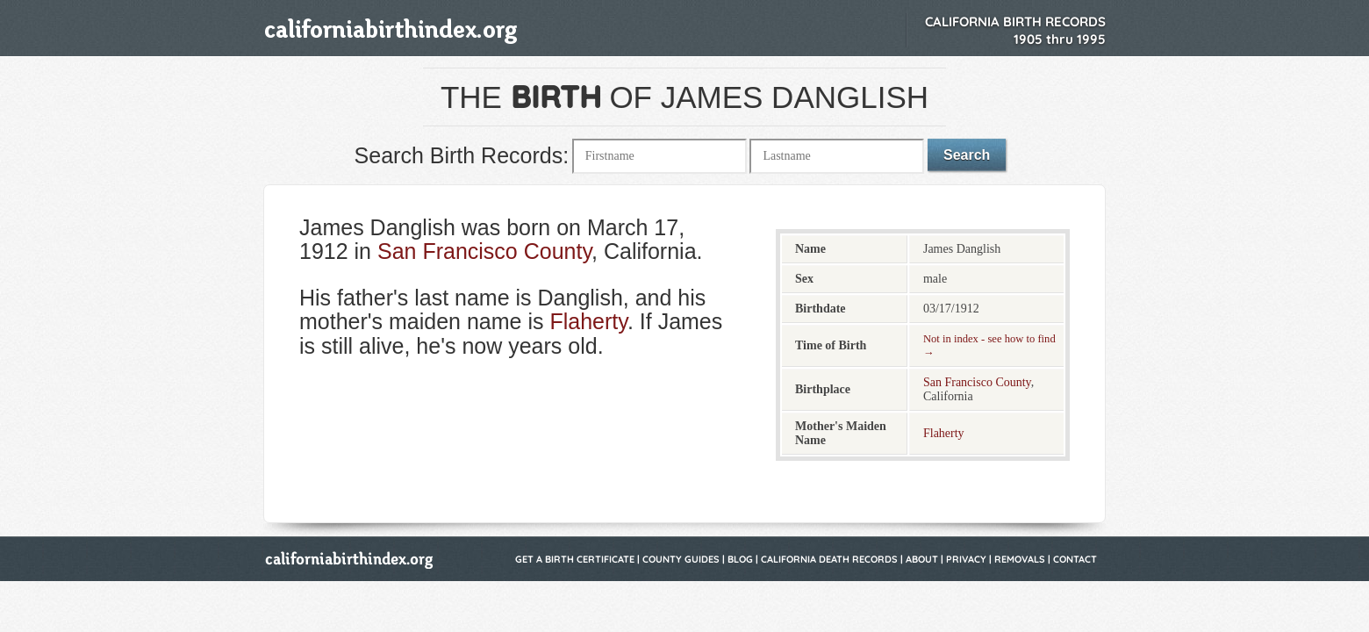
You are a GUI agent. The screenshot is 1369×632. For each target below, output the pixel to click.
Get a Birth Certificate (574, 559)
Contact (1075, 559)
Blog (740, 559)
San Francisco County (484, 251)
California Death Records (829, 559)
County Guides (681, 559)
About (922, 559)
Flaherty (588, 321)
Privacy (966, 559)
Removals (1019, 559)
